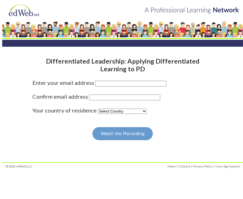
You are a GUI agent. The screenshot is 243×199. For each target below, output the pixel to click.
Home (171, 166)
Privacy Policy (203, 166)
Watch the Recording (122, 133)
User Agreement (228, 166)
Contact (184, 166)
